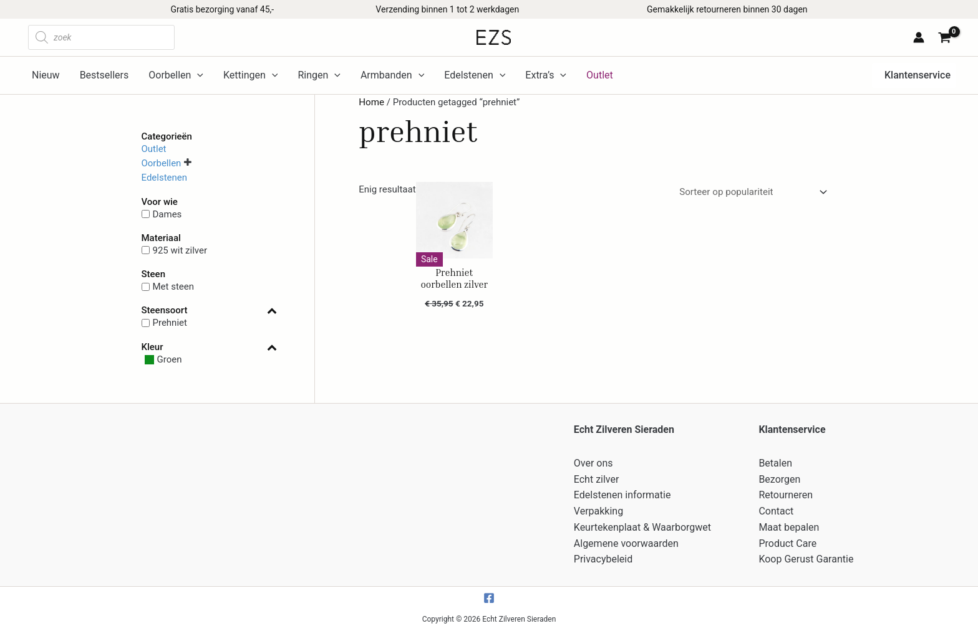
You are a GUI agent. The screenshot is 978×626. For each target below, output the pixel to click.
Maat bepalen (788, 524)
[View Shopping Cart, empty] (946, 38)
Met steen (174, 286)
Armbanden (392, 75)
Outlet (154, 148)
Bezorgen (779, 478)
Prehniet (170, 322)
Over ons (593, 462)
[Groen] (162, 360)
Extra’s (545, 75)
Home (371, 102)
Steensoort (210, 310)
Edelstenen (474, 75)
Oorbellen (175, 75)
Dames (167, 213)
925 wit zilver (180, 250)
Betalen (775, 462)
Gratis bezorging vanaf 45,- (222, 9)
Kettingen (250, 75)
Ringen (319, 75)
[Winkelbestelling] (752, 192)
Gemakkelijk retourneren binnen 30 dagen (727, 9)
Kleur (210, 347)
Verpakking (598, 509)
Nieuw (46, 75)
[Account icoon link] (918, 37)
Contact (775, 509)
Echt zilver (596, 478)
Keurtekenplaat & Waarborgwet (642, 524)
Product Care (787, 540)
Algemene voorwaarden (626, 540)
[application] (197, 75)
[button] (914, 75)
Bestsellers (104, 75)
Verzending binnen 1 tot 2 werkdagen (447, 9)
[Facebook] (489, 593)
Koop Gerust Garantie (805, 555)
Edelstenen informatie (622, 493)
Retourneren (785, 493)
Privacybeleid (603, 555)
